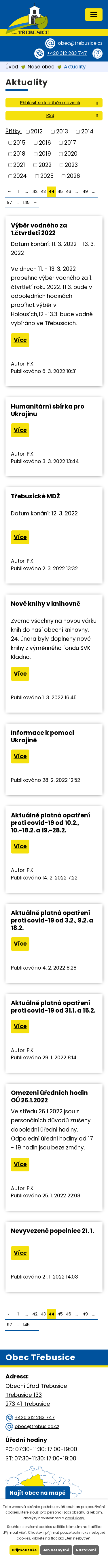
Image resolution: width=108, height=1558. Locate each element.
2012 (37, 131)
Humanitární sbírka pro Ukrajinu (47, 410)
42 (34, 191)
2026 (73, 176)
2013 (62, 131)
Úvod (11, 66)
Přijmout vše (24, 1550)
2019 (45, 154)
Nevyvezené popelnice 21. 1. (52, 1231)
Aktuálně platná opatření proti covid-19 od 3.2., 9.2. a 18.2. (52, 920)
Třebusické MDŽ (35, 496)
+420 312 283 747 (67, 53)
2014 (87, 131)
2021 (19, 165)
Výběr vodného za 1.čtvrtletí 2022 (39, 229)
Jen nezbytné (56, 1550)
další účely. (75, 1518)
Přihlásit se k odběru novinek (60, 103)
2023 (71, 165)
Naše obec (41, 66)
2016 (45, 142)
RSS (73, 115)
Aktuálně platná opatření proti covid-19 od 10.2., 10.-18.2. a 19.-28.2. (50, 822)
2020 (70, 154)
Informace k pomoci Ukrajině (42, 736)
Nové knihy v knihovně (45, 603)
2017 (70, 142)
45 (60, 191)
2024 (20, 176)
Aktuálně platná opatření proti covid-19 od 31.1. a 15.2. (53, 1007)
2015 (19, 142)
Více (20, 340)
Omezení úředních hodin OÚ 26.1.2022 (49, 1096)
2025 (47, 176)
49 (85, 191)
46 (68, 191)
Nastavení (86, 1550)
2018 (19, 154)
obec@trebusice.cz (80, 43)
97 (9, 202)
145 (26, 202)
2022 (45, 165)
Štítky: (13, 131)
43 (43, 191)
